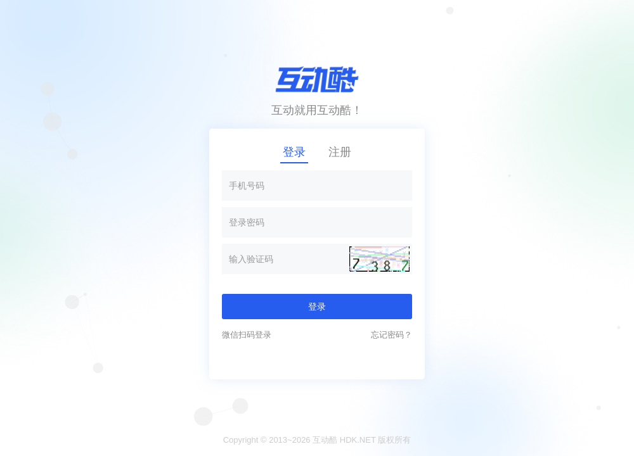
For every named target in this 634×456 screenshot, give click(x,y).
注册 (339, 152)
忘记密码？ (391, 334)
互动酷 (325, 440)
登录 (294, 152)
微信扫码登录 (246, 334)
